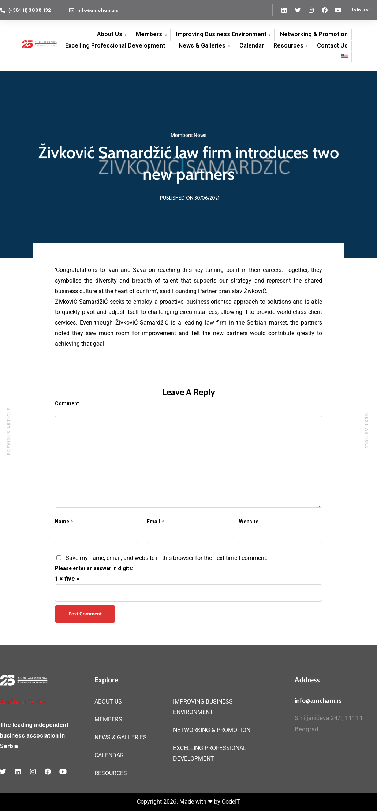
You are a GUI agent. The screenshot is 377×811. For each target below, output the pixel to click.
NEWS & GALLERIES (120, 737)
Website (248, 521)
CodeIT (231, 801)
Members (149, 34)
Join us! (360, 10)
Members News (188, 135)
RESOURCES (110, 773)
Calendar (251, 45)
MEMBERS (108, 719)
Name (62, 521)
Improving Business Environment (221, 34)
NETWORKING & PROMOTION (211, 730)
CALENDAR (109, 755)
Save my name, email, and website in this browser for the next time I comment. (167, 557)
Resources (288, 45)
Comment (67, 403)
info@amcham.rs (318, 701)
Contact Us (332, 45)
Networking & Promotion (314, 34)
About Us (109, 34)
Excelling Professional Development (115, 45)
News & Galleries (202, 45)
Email (153, 521)
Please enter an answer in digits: (94, 568)
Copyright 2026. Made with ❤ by (179, 801)
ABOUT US (108, 701)
